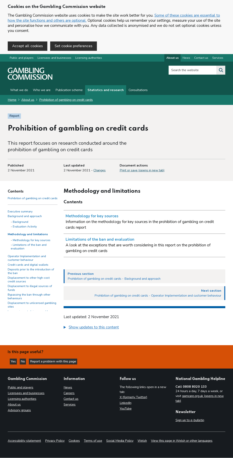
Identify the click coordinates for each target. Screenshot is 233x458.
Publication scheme (69, 91)
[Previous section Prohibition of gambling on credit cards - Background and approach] (144, 277)
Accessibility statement (24, 441)
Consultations (138, 91)
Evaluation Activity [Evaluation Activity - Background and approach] (25, 227)
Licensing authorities (88, 59)
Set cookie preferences (73, 46)
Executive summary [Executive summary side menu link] (20, 212)
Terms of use (93, 441)
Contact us (71, 399)
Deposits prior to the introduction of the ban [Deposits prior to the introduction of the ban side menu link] (31, 272)
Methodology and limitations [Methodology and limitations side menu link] (28, 235)
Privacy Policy (55, 441)
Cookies (74, 441)
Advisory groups (19, 410)
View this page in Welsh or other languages (181, 441)
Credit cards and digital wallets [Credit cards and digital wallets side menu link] (28, 265)
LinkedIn (125, 403)
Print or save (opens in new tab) (142, 171)
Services (70, 405)
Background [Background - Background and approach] (20, 223)
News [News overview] (186, 59)
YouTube (126, 409)
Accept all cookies (27, 46)
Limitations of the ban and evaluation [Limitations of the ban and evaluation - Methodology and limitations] (29, 247)
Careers (69, 393)
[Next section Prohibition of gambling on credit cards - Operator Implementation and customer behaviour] (144, 294)
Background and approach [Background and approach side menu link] (25, 217)
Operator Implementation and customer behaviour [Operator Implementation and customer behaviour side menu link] (27, 259)
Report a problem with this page (57, 361)
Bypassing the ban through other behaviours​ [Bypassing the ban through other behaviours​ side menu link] (29, 297)
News (68, 387)
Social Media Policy (119, 441)
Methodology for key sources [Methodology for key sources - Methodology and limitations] (31, 241)
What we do (19, 91)
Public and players (22, 59)
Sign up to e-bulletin (190, 420)
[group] (144, 329)
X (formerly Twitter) (133, 397)
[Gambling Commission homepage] (30, 79)
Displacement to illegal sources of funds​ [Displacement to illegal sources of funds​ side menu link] (30, 289)
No (26, 361)
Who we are (42, 91)
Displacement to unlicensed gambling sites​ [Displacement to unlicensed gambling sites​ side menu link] (32, 305)
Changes (99, 171)
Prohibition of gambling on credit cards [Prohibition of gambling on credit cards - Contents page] (32, 199)
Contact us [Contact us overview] (201, 59)
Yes (15, 361)
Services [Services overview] (217, 59)
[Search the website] (220, 70)
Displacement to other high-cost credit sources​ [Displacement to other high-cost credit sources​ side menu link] (29, 280)
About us (27, 100)
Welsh (142, 441)
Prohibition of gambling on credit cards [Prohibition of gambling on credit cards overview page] (66, 100)
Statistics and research (106, 91)
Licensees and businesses (54, 59)
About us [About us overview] (172, 59)
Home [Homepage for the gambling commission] (12, 100)
